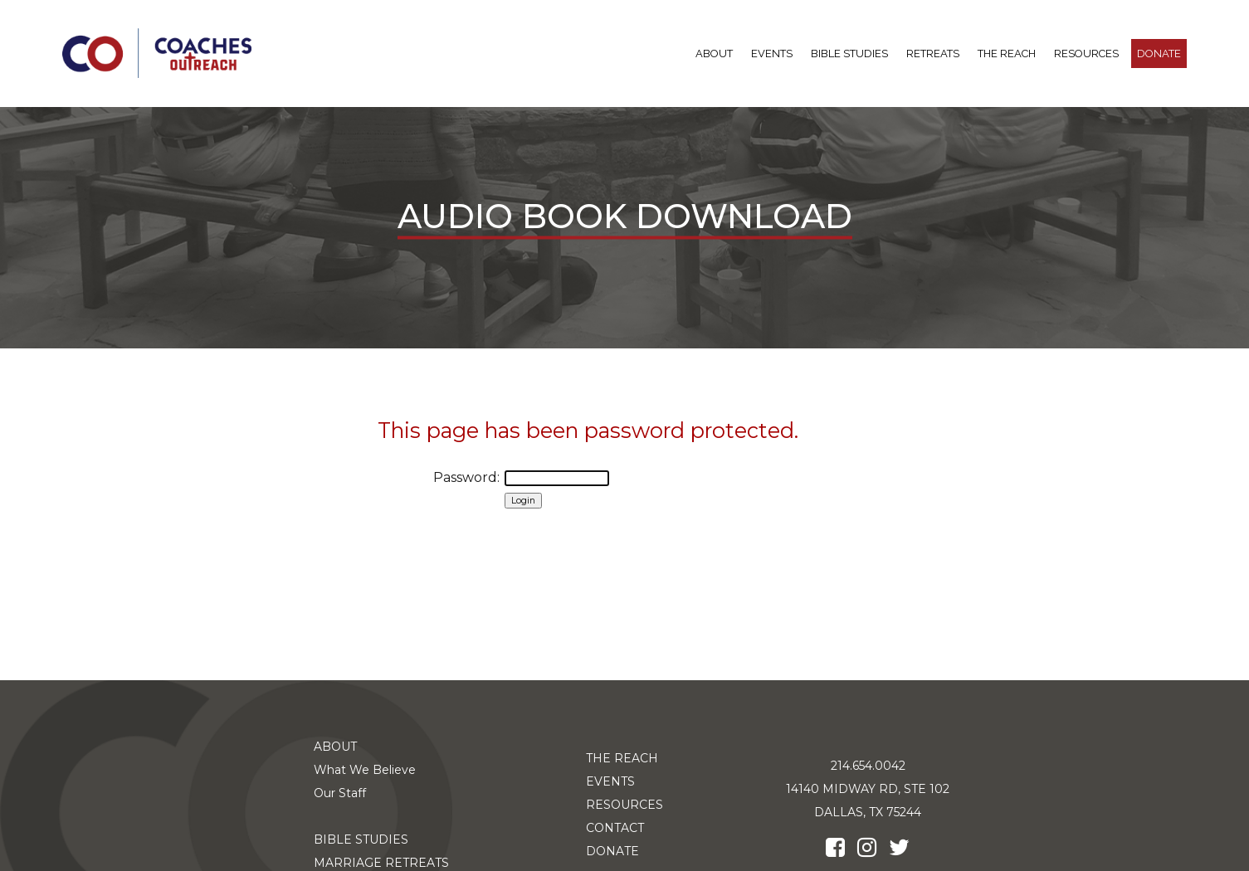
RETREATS (932, 53)
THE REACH (1007, 53)
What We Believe (365, 769)
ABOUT (714, 53)
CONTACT (615, 827)
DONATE (1159, 53)
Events (772, 53)
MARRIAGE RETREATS (381, 862)
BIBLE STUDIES (849, 53)
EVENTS (610, 781)
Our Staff (340, 793)
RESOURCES (1086, 53)
